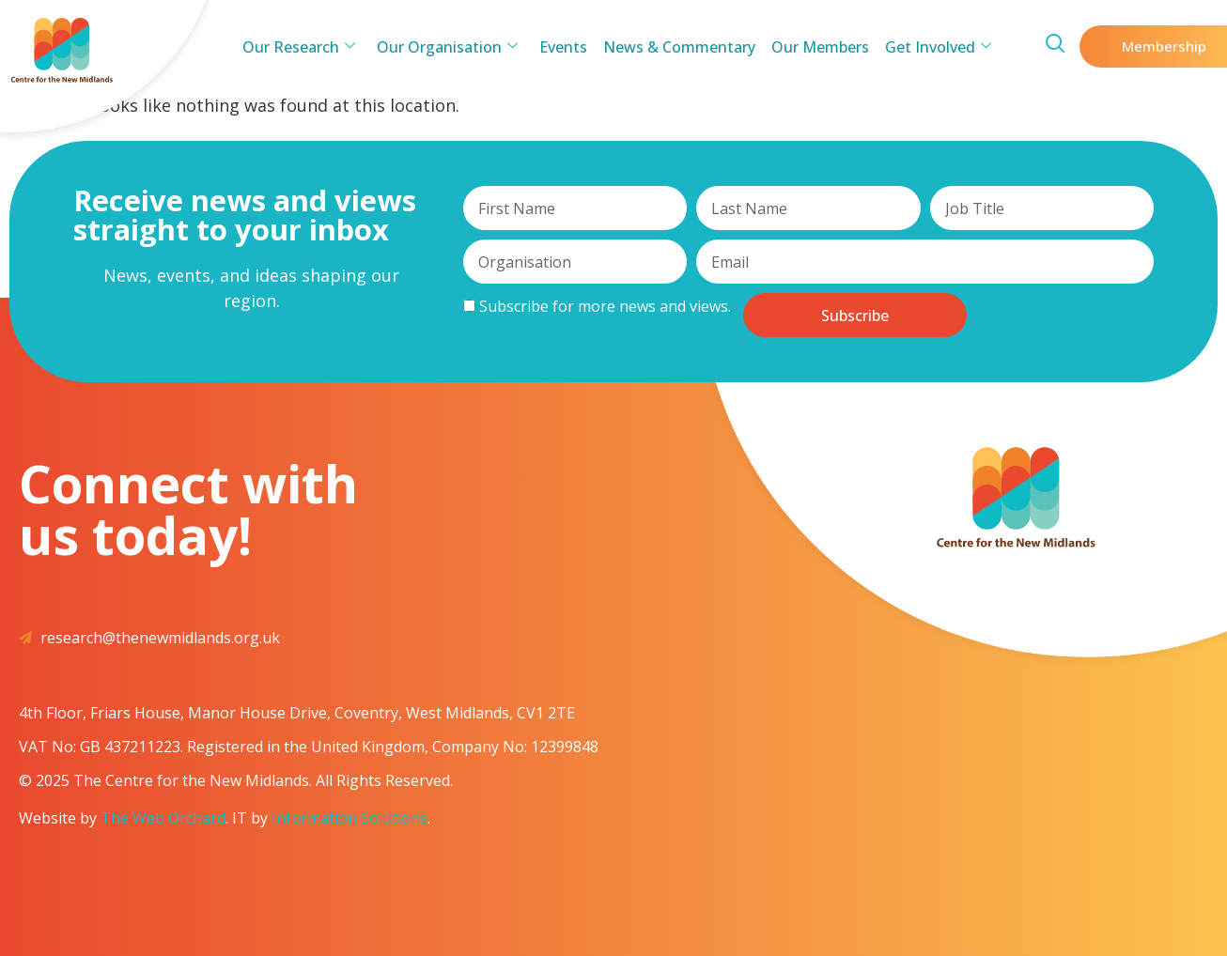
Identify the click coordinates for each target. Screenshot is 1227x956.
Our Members (816, 47)
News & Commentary (678, 47)
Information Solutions (349, 818)
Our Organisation (451, 47)
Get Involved (931, 47)
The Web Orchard (163, 818)
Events (565, 47)
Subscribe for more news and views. (597, 306)
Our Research (306, 47)
